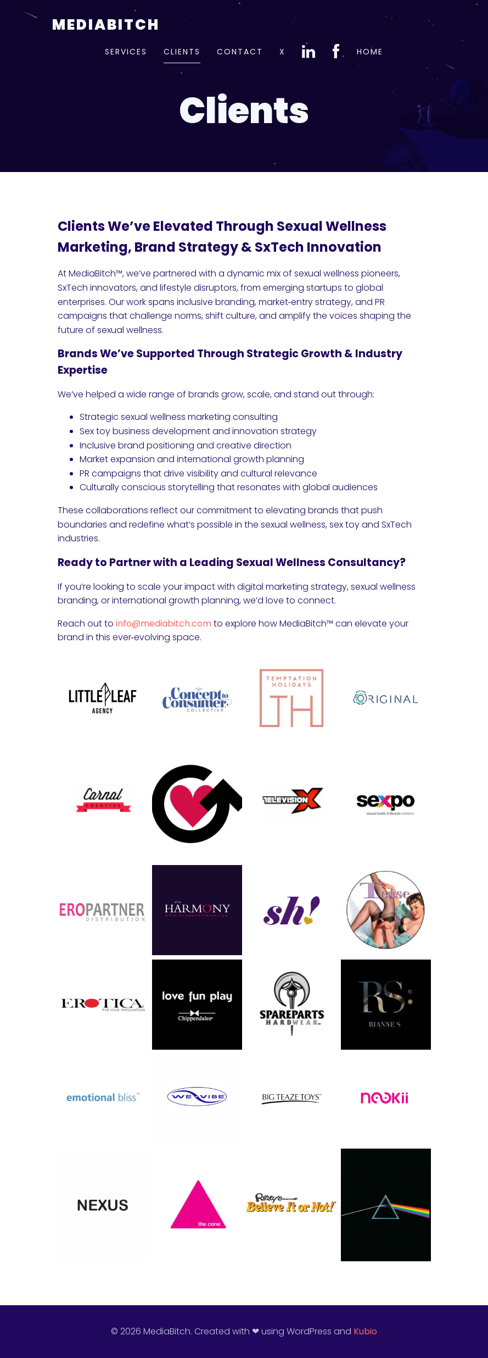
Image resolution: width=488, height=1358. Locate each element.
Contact (240, 51)
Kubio (365, 1331)
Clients (182, 51)
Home (370, 51)
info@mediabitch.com (163, 623)
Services (126, 51)
